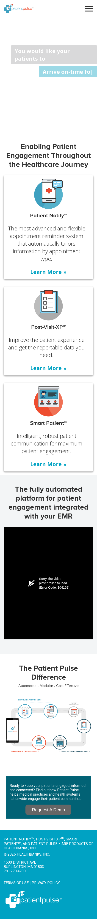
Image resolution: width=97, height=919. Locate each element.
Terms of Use (16, 883)
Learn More (48, 271)
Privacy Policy (46, 883)
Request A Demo (48, 809)
